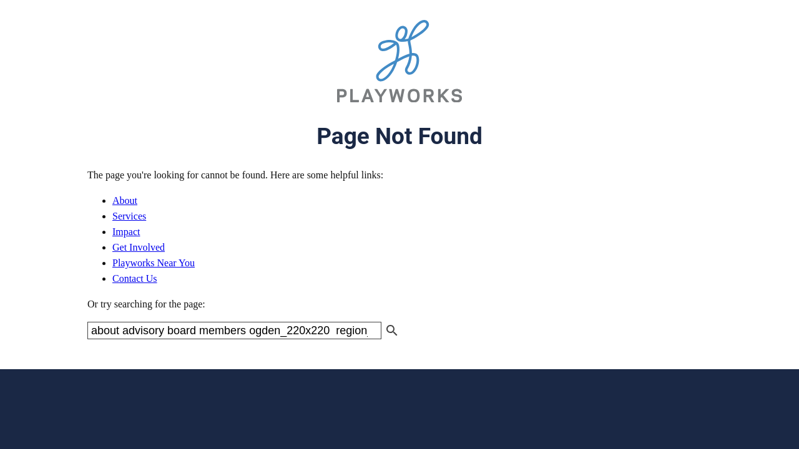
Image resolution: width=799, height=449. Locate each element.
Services (129, 216)
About (124, 200)
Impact (126, 231)
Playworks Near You (153, 263)
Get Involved (138, 247)
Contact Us (134, 278)
